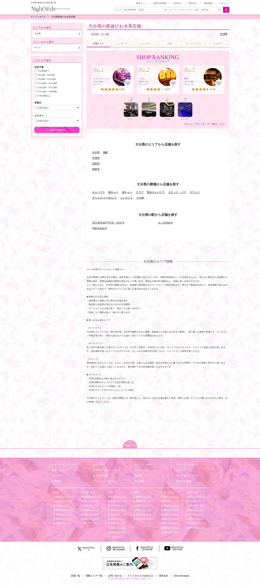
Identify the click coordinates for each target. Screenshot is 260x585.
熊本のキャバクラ (196, 510)
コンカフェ (126, 197)
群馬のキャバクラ (63, 519)
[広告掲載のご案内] (130, 562)
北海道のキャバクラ (92, 496)
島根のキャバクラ (170, 501)
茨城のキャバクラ (63, 523)
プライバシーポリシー (105, 481)
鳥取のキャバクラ (170, 496)
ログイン (223, 3)
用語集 (138, 475)
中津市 (96, 158)
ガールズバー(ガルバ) (104, 197)
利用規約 (56, 481)
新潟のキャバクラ (118, 496)
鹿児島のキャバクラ (197, 523)
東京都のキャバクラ (64, 496)
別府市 (96, 169)
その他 (140, 197)
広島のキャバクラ (170, 510)
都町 (105, 152)
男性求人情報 (183, 481)
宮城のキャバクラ (91, 510)
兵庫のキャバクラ (143, 510)
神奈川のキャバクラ (64, 510)
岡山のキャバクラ (170, 505)
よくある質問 (100, 475)
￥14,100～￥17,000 (47, 87)
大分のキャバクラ (196, 514)
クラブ (139, 192)
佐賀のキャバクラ (196, 501)
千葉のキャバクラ (63, 505)
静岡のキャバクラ (118, 527)
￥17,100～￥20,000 (47, 91)
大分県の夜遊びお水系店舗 (114, 26)
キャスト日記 (142, 470)
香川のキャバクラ (170, 523)
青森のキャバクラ (91, 501)
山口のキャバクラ (170, 514)
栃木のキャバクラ (63, 514)
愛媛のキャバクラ (170, 527)
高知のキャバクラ (170, 532)
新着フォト (141, 3)
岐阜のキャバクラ (118, 523)
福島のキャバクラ (91, 523)
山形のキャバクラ (91, 519)
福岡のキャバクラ (196, 496)
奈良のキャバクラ (143, 514)
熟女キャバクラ (156, 192)
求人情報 (140, 481)
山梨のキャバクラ (118, 514)
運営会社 (163, 575)
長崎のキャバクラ (196, 505)
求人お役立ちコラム (187, 475)
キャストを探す (143, 464)
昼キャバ (127, 192)
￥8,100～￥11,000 (46, 79)
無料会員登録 (159, 3)
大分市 (96, 152)
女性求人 (177, 3)
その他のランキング (104, 470)
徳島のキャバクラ (170, 519)
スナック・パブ (177, 192)
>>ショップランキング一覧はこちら (204, 123)
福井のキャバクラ (118, 510)
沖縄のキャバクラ (196, 527)
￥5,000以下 (43, 71)
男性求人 (192, 3)
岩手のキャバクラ (91, 505)
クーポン (56, 475)
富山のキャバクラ (118, 501)
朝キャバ (113, 192)
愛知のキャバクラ (118, 532)
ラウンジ (195, 192)
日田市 (96, 163)
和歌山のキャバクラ (144, 519)
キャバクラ (98, 192)
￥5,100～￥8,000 (46, 75)
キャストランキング (187, 464)
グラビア (181, 470)
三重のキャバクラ (118, 536)
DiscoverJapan (181, 575)
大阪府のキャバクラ (144, 505)
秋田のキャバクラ (91, 514)
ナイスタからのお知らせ (140, 575)
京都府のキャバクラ (144, 501)
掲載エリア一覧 (94, 575)
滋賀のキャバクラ (143, 496)
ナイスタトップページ (64, 464)
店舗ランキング (60, 470)
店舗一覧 (75, 575)
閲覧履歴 (208, 3)
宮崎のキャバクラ (196, 519)
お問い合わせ (115, 575)
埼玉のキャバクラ (63, 501)
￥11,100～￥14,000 (47, 83)
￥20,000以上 (43, 95)
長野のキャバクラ (118, 519)
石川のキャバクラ (118, 505)
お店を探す (99, 464)
